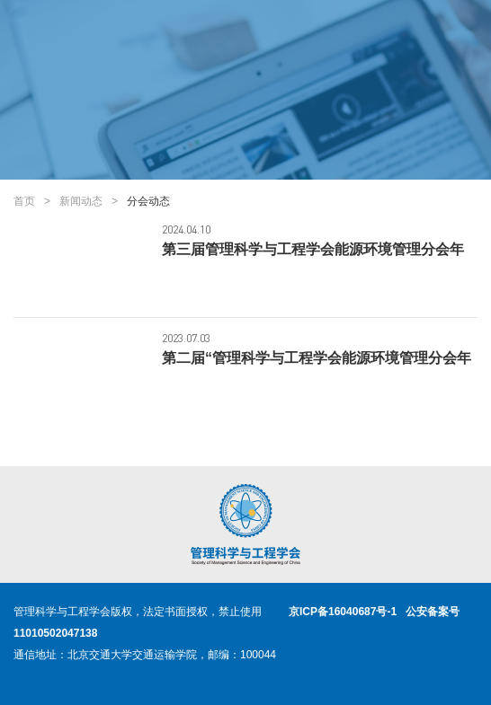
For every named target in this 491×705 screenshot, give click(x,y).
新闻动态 (81, 201)
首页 (24, 201)
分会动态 (148, 201)
